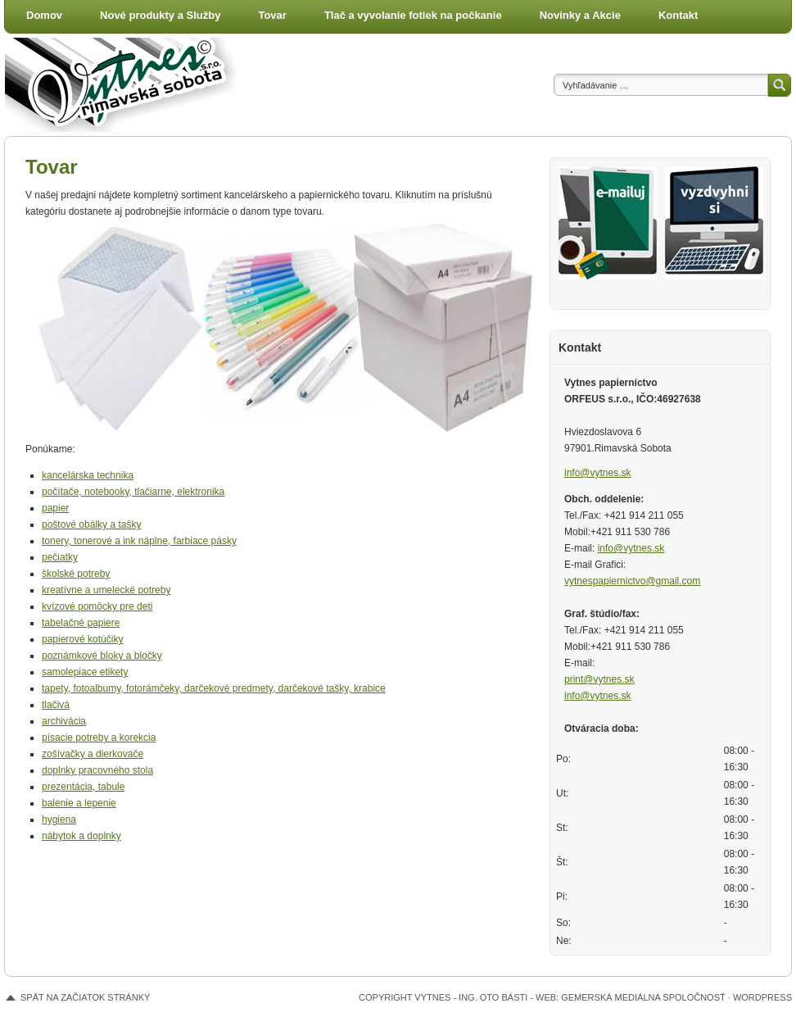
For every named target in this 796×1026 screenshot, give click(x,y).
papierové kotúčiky (82, 639)
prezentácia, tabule (83, 786)
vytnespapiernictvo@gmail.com (632, 581)
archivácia (64, 721)
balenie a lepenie (79, 803)
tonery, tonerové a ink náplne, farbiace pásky (139, 541)
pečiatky (60, 557)
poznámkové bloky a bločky (102, 655)
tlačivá (56, 704)
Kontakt (678, 15)
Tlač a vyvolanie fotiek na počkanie (413, 15)
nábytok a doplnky (81, 836)
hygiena (59, 819)
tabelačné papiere (81, 623)
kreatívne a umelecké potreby (106, 590)
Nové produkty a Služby (160, 15)
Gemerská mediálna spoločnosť (643, 997)
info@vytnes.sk (597, 473)
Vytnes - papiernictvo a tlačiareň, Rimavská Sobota (128, 85)
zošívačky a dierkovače (92, 754)
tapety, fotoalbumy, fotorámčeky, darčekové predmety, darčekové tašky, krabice (214, 688)
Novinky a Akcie (580, 15)
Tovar (272, 15)
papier (55, 508)
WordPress (762, 997)
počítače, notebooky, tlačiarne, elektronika (133, 491)
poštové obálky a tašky (91, 524)
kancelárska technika (87, 475)
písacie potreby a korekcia (99, 737)
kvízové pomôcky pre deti (97, 606)
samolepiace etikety (85, 672)
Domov (44, 15)
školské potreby (76, 573)
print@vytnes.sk (599, 679)
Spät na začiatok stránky (85, 997)
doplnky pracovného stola (97, 770)
